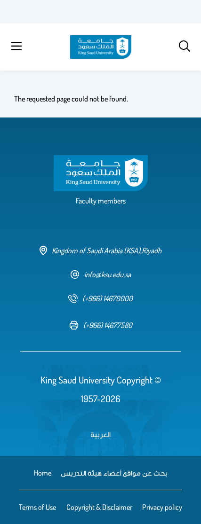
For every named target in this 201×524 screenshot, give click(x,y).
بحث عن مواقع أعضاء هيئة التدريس (114, 472)
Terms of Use (37, 507)
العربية (100, 434)
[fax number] (100, 325)
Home (42, 472)
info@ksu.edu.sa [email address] (100, 274)
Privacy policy (162, 507)
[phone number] (100, 298)
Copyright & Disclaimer (99, 507)
